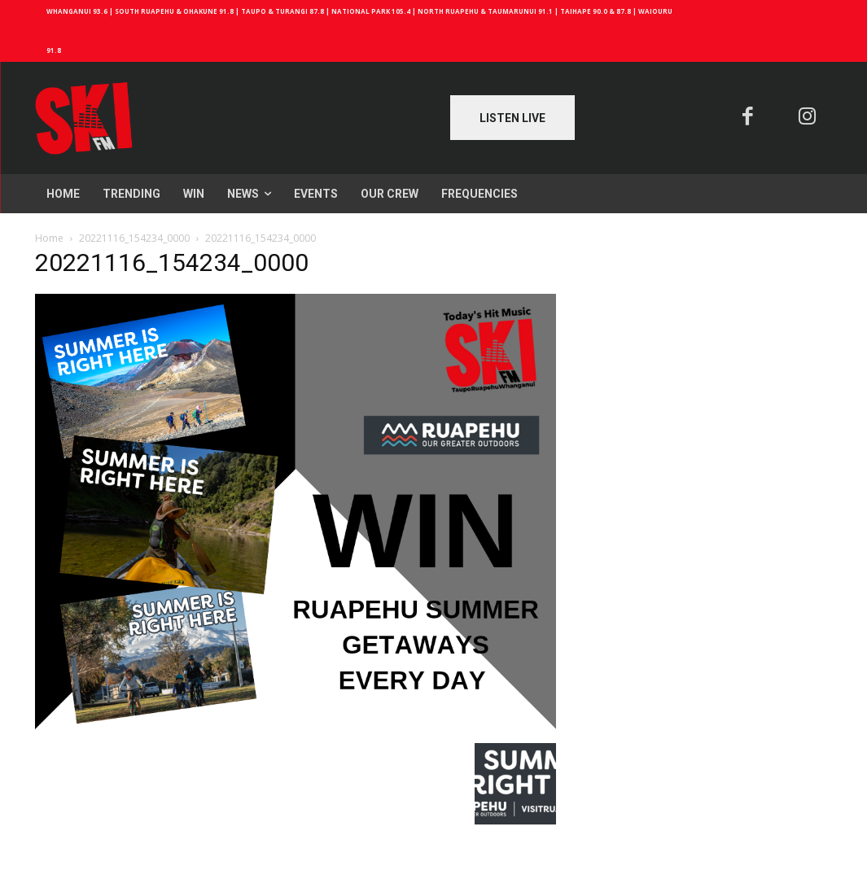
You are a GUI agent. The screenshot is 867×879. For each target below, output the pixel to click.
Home (49, 238)
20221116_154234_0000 (134, 238)
